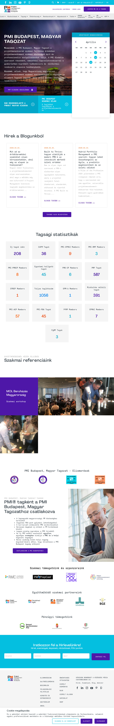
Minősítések (13, 21)
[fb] (5, 2)
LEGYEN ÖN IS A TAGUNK (96, 11)
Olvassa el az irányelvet (65, 721)
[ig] (15, 2)
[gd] (29, 2)
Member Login (75, 12)
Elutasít (86, 721)
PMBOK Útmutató (82, 21)
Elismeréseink (46, 679)
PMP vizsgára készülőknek (20, 95)
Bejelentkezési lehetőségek (54, 12)
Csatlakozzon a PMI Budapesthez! (30, 555)
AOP (107, 21)
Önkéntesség (35, 21)
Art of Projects (83, 3)
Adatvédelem (45, 703)
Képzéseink (62, 21)
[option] (14, 484)
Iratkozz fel (100, 661)
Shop (64, 2)
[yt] (20, 3)
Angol (42, 707)
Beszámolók (44, 687)
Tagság (24, 21)
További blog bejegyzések (57, 219)
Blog (70, 3)
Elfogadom (101, 721)
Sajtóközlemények (47, 683)
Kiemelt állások (66, 695)
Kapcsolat (99, 2)
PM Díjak (99, 21)
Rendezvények (49, 21)
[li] (10, 2)
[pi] (24, 2)
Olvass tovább (16, 202)
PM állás (91, 21)
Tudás (73, 21)
